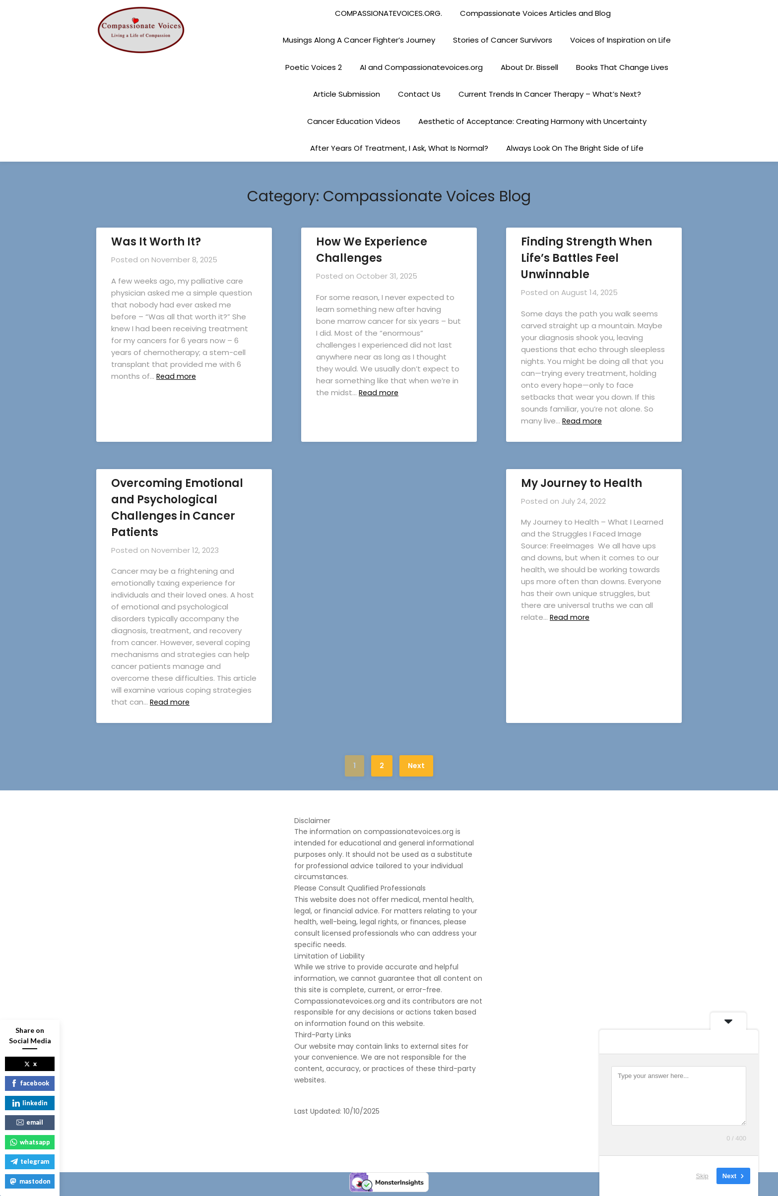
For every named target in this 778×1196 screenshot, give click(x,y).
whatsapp (30, 1142)
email (29, 1122)
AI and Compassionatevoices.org (421, 67)
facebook (29, 1083)
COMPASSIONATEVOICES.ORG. (388, 13)
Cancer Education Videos (353, 121)
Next (416, 766)
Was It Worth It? (156, 241)
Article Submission (346, 94)
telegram (29, 1161)
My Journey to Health (581, 483)
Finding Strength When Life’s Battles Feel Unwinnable (586, 258)
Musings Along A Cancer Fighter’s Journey (359, 40)
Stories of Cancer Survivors (502, 40)
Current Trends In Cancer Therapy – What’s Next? (549, 94)
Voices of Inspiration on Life (620, 40)
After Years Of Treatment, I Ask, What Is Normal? (399, 148)
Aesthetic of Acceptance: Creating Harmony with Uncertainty (532, 121)
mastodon (30, 1181)
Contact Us (419, 94)
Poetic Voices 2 (313, 67)
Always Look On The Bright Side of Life (575, 148)
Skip (702, 1176)
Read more (177, 376)
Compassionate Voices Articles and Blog (535, 13)
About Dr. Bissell (529, 67)
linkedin (30, 1103)
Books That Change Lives (622, 67)
